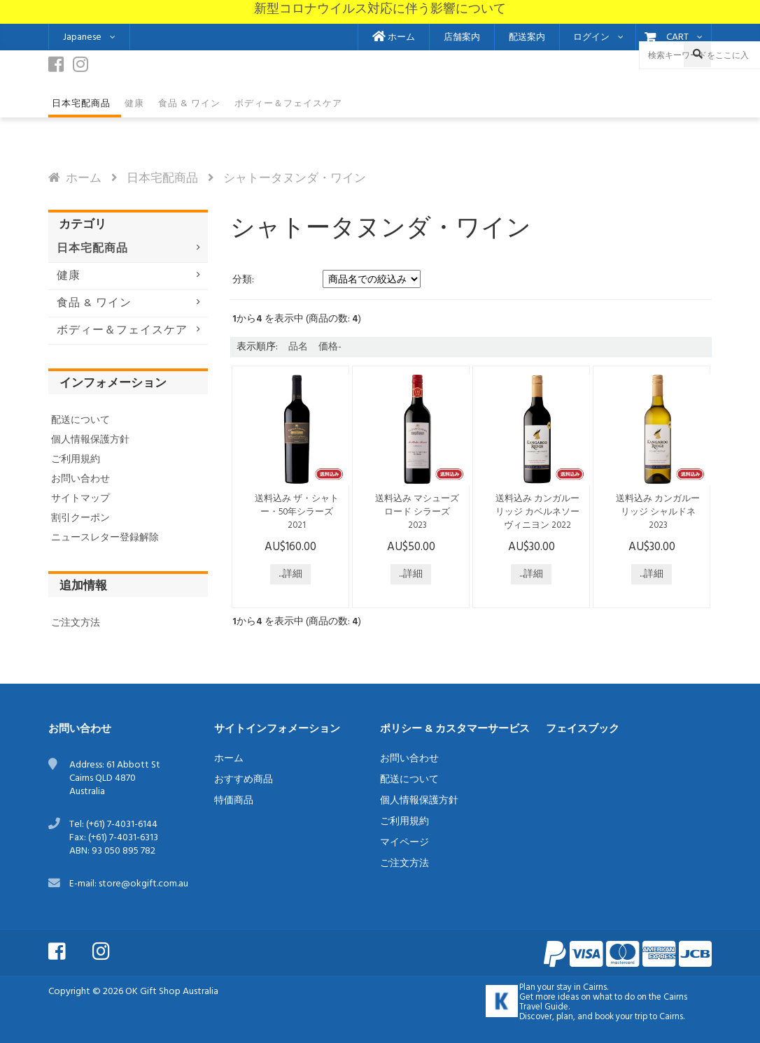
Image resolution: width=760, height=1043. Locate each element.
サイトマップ (80, 499)
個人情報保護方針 (90, 440)
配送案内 (527, 38)
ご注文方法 (75, 623)
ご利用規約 (75, 460)
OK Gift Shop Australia (171, 992)
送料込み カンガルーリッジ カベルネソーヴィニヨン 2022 (537, 512)
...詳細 (290, 574)
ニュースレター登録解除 (105, 538)
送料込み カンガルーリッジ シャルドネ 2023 (658, 512)
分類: (243, 280)
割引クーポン (80, 518)
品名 (298, 347)
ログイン (591, 38)
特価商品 (233, 801)
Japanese (82, 37)
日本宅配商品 (162, 178)
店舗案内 (462, 38)
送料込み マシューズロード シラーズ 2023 (417, 512)
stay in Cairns (581, 988)
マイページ (404, 843)
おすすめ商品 (243, 780)
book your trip (621, 1017)
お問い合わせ (80, 479)
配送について (80, 420)
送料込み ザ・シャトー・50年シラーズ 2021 (297, 512)
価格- (330, 347)
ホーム (393, 38)
